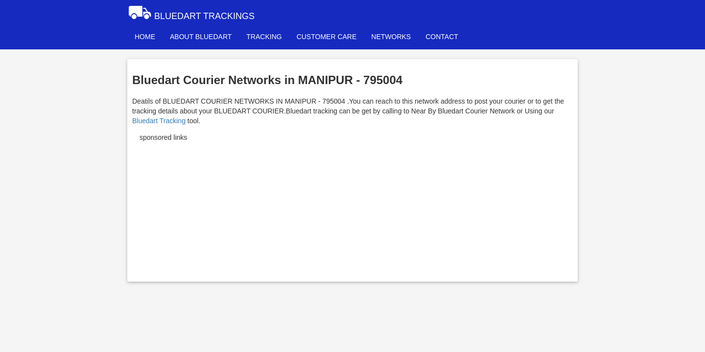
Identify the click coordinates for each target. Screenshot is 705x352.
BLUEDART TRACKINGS (191, 12)
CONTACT (441, 37)
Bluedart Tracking (159, 121)
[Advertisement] (352, 208)
